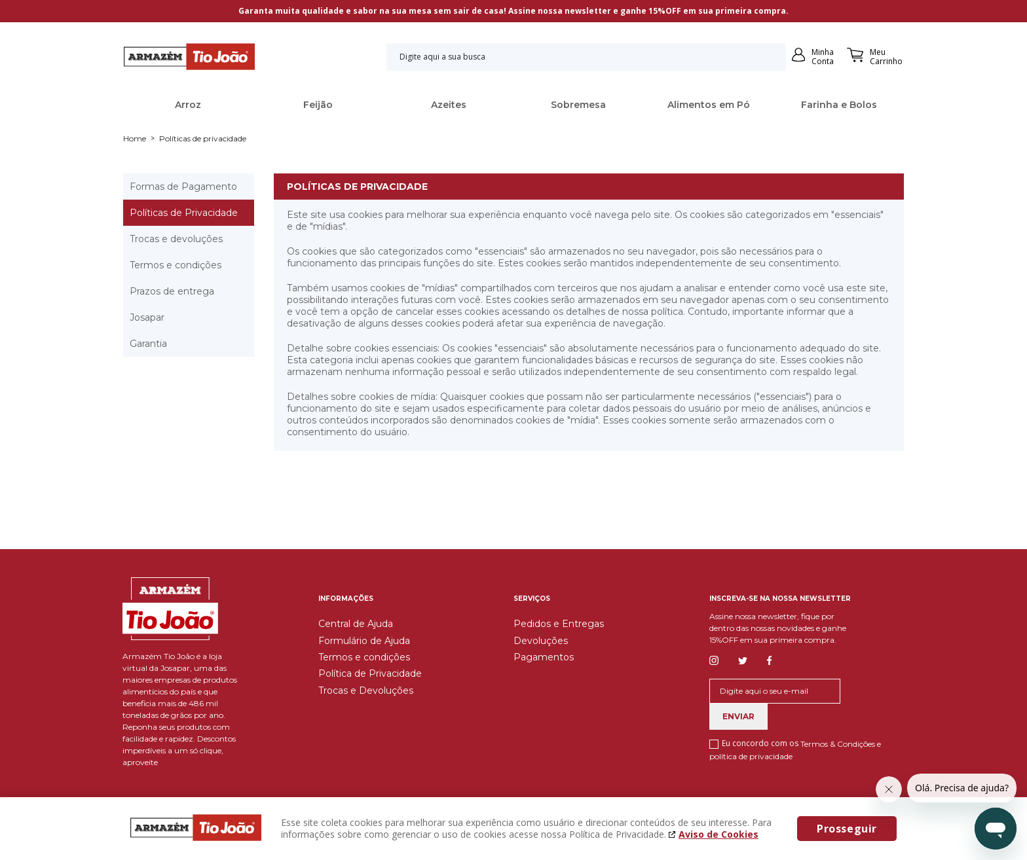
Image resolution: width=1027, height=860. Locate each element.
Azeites (448, 105)
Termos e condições (175, 265)
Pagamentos (544, 657)
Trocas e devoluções (176, 239)
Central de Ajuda (355, 624)
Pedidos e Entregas (559, 624)
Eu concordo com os (795, 749)
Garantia (148, 343)
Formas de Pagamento (183, 186)
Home (134, 138)
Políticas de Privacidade (184, 213)
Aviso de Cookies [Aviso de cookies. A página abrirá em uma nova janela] (718, 834)
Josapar (147, 317)
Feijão (318, 105)
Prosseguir (847, 828)
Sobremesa (578, 105)
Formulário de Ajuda (364, 641)
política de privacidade (751, 756)
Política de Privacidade (370, 673)
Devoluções (541, 641)
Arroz (188, 105)
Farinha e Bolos (839, 105)
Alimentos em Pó (708, 105)
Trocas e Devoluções (365, 690)
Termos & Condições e (840, 744)
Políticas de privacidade (202, 138)
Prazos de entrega (172, 291)
